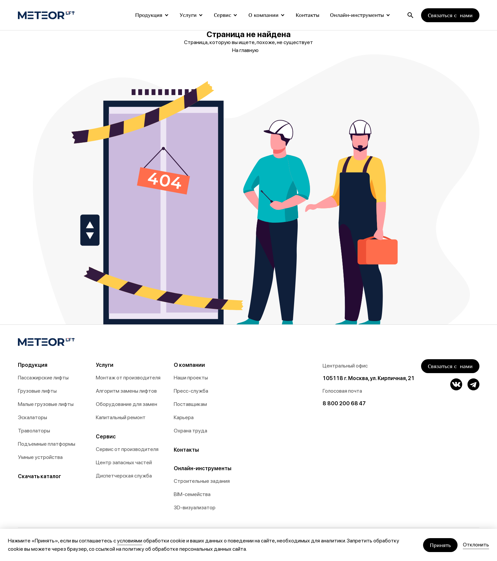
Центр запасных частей (124, 462)
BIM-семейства (192, 494)
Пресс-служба (191, 391)
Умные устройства (40, 457)
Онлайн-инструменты (357, 15)
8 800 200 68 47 (344, 403)
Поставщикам (190, 404)
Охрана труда (190, 430)
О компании (263, 15)
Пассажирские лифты (43, 377)
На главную (248, 50)
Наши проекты (191, 377)
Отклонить (476, 544)
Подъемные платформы (46, 444)
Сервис (222, 15)
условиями (129, 540)
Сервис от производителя (127, 449)
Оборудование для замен (126, 404)
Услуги (188, 15)
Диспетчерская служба (124, 476)
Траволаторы (34, 430)
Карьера (184, 417)
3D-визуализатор (195, 507)
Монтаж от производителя (128, 377)
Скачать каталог (39, 476)
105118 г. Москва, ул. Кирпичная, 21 (368, 378)
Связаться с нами (450, 15)
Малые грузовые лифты (46, 404)
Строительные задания (202, 481)
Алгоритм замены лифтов (126, 391)
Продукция (148, 15)
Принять (440, 545)
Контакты (308, 15)
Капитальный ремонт (121, 417)
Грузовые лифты (37, 391)
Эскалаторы (32, 417)
